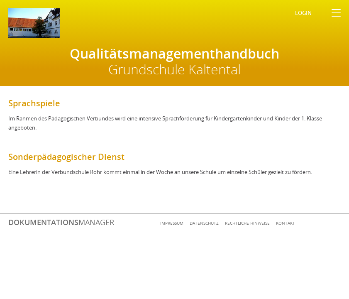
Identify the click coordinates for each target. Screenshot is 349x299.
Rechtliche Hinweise (247, 223)
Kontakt (285, 223)
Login (303, 13)
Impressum (171, 223)
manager (61, 222)
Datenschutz (204, 223)
